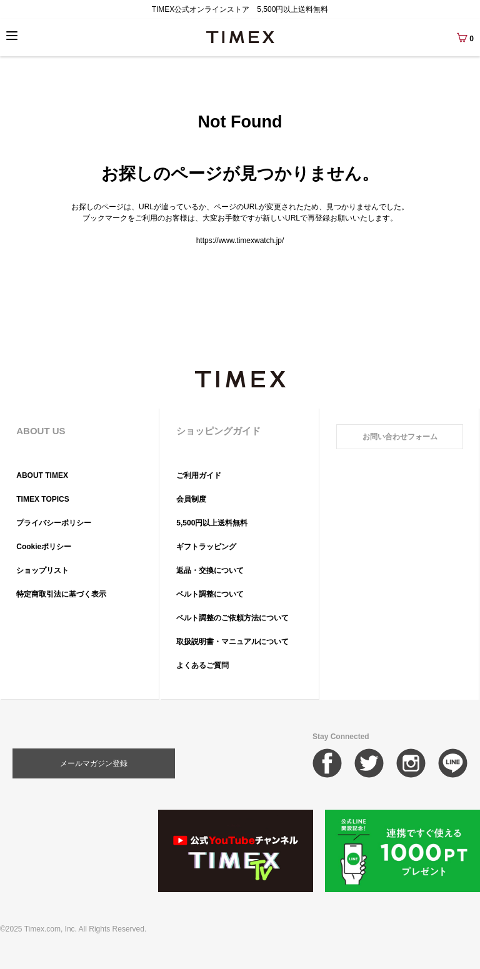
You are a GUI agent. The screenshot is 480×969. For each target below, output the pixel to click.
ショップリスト (42, 570)
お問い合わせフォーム (400, 436)
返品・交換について (210, 570)
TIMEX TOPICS (42, 499)
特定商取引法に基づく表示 (61, 594)
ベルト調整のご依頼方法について (232, 618)
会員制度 (191, 499)
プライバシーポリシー (53, 523)
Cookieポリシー (43, 546)
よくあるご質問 (202, 665)
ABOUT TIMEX (42, 475)
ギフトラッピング (206, 546)
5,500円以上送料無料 (212, 523)
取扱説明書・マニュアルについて (232, 641)
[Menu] (12, 35)
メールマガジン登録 (94, 763)
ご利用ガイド (198, 475)
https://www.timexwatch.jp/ (240, 240)
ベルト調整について (210, 594)
